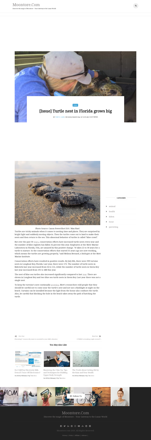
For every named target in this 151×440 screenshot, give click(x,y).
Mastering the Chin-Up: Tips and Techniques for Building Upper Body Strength (55, 372)
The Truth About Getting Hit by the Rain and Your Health (85, 371)
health (112, 211)
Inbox (35, 376)
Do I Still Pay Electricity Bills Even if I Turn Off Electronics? (27, 371)
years (36, 242)
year (85, 274)
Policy (71, 435)
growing (55, 284)
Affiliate (77, 435)
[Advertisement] (75, 33)
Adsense (84, 435)
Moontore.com (26, 4)
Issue (75, 105)
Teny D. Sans (59, 117)
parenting (113, 227)
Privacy (64, 435)
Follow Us (76, 396)
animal (112, 206)
